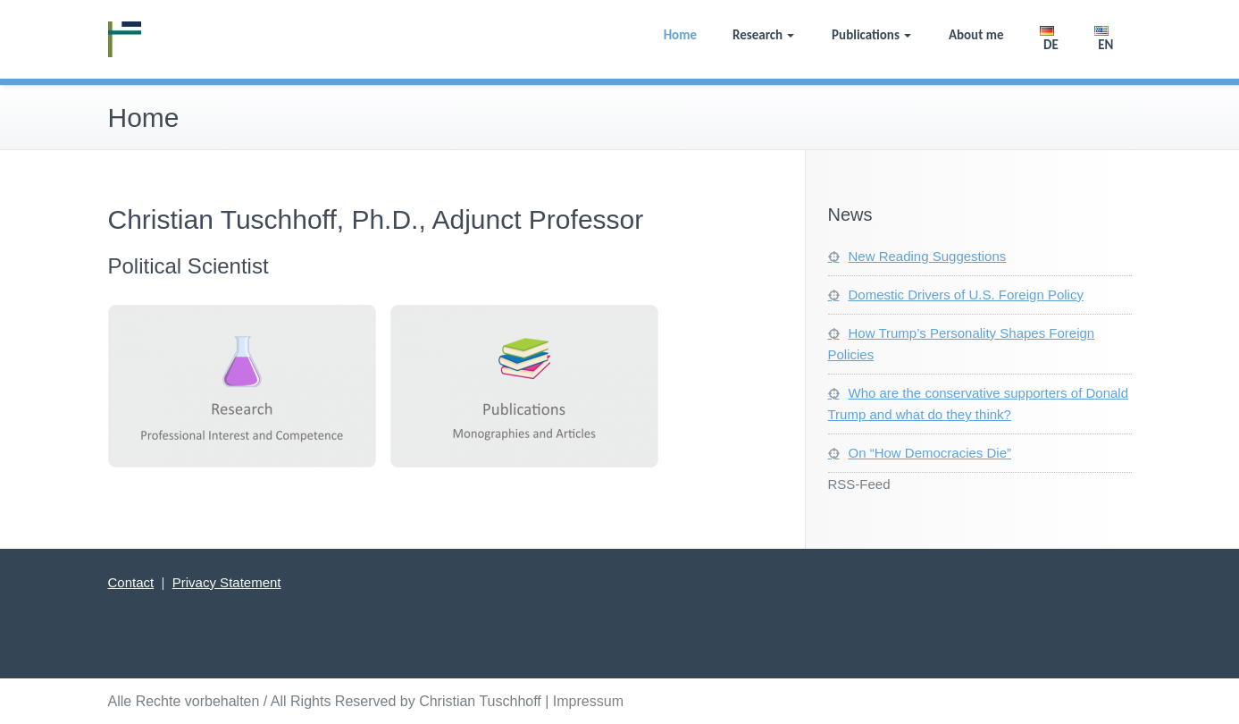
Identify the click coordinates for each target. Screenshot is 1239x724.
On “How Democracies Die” (930, 452)
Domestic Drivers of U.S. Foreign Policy (966, 294)
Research (763, 35)
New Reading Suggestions (928, 256)
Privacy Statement (226, 582)
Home (680, 35)
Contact (131, 582)
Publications (871, 35)
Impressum (588, 701)
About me (976, 35)
